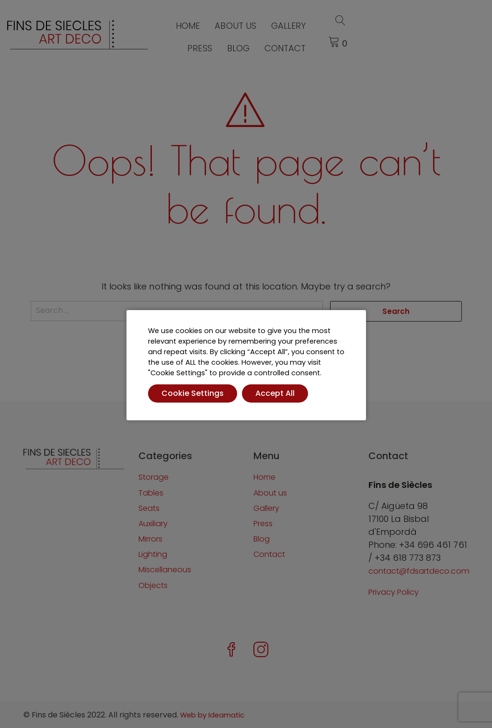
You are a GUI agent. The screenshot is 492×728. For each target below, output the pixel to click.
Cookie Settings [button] (192, 393)
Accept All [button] (275, 393)
